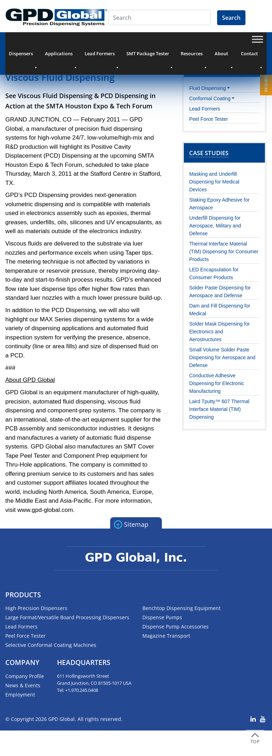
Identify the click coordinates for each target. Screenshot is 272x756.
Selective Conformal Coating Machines (50, 645)
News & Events (22, 685)
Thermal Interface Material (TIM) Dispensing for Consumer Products (223, 251)
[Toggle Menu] (257, 39)
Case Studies (208, 153)
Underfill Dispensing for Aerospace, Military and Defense (215, 225)
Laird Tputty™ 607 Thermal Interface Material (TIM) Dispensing (219, 409)
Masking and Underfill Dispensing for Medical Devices (214, 181)
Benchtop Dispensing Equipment (181, 608)
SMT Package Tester (150, 55)
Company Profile (24, 676)
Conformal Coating (210, 98)
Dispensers (23, 55)
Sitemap (131, 524)
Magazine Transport (166, 635)
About (224, 55)
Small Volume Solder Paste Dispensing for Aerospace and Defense (222, 357)
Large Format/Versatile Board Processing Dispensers (67, 617)
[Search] (159, 17)
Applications (61, 55)
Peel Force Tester (208, 119)
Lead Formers (102, 55)
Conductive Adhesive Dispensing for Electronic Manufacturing (216, 383)
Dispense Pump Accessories (175, 626)
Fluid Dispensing (207, 88)
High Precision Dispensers (36, 608)
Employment (20, 694)
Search (231, 18)
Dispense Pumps (162, 617)
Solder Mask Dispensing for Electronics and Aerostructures (219, 331)
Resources (194, 55)
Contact (252, 55)
